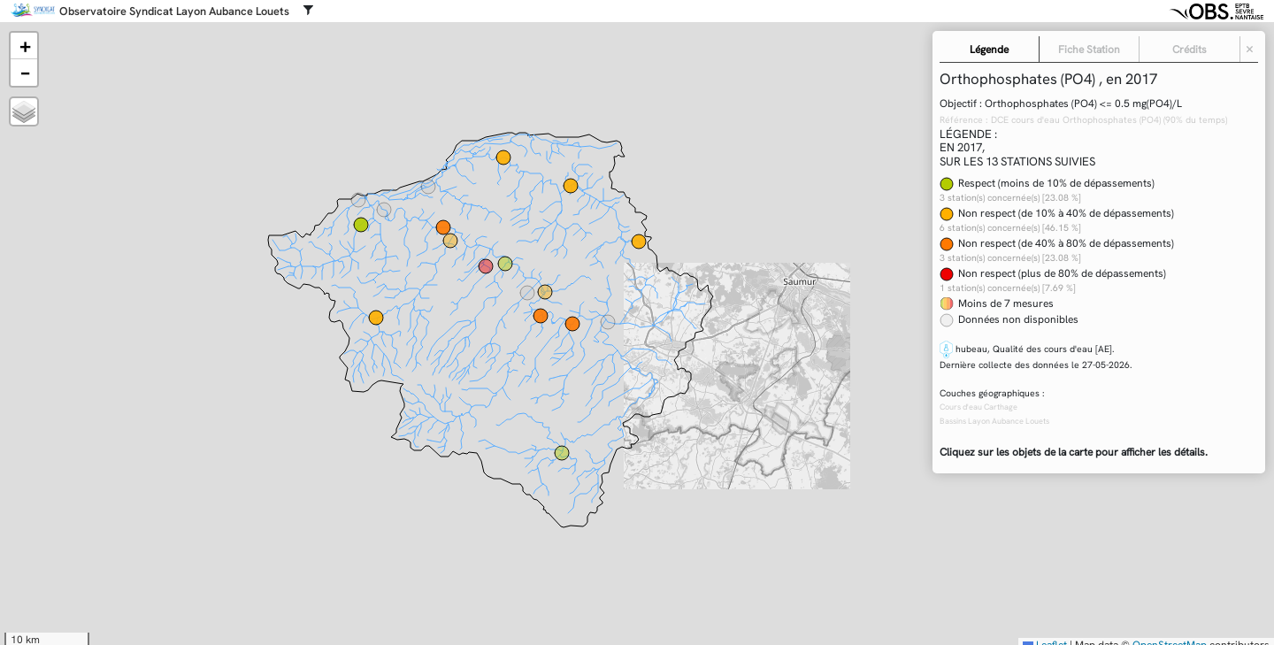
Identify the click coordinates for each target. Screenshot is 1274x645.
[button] (24, 46)
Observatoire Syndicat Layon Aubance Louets (174, 11)
